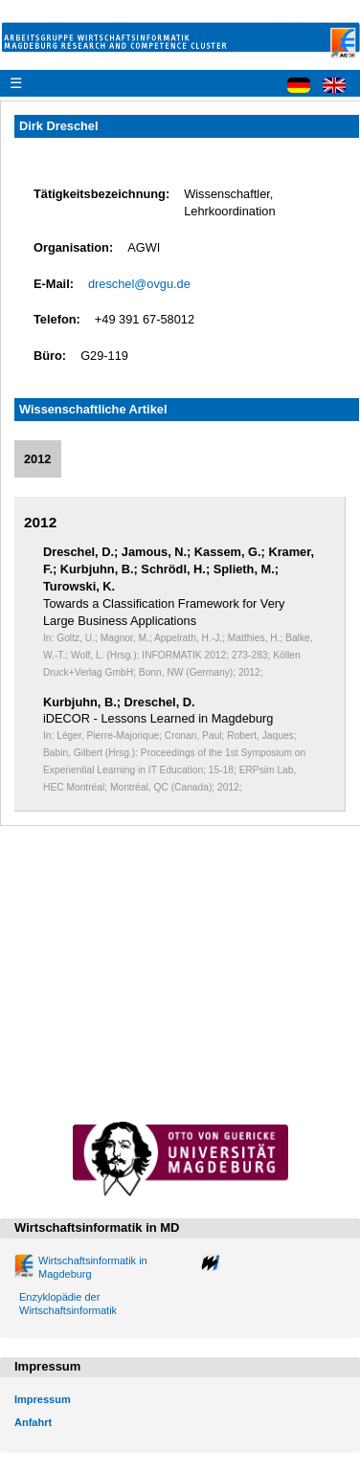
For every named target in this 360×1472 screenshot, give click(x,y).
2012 (37, 459)
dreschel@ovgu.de (139, 284)
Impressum (42, 1399)
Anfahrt (33, 1422)
